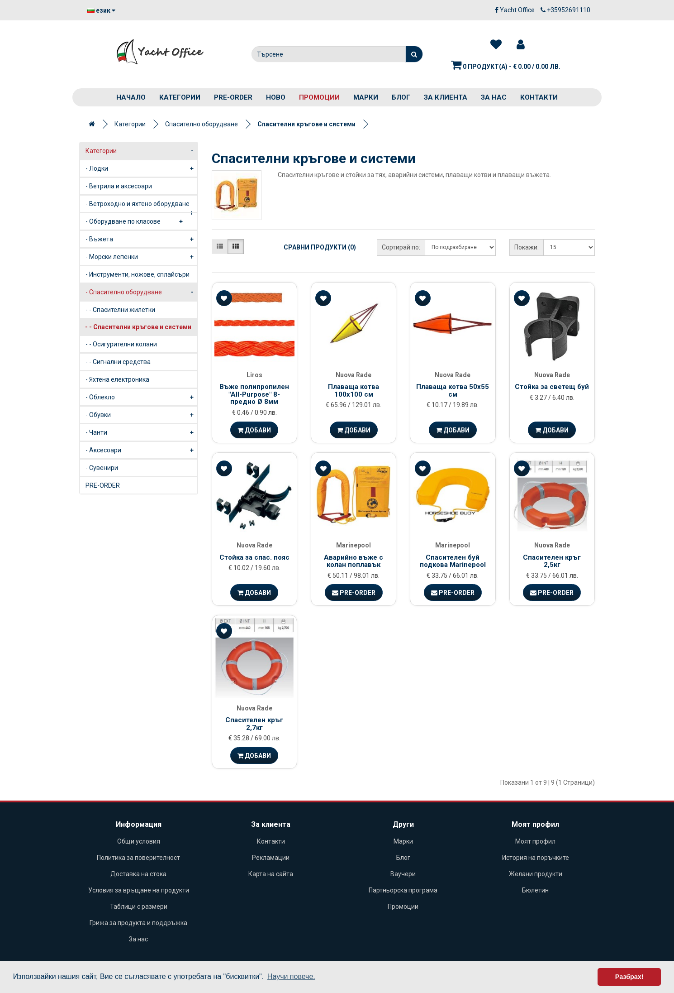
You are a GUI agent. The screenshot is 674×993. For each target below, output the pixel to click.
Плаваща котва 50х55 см (452, 390)
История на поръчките (535, 857)
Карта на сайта (270, 874)
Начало (131, 97)
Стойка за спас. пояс (254, 557)
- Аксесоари (141, 450)
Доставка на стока (138, 874)
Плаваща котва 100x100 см (353, 390)
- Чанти (141, 432)
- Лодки (141, 168)
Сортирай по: (401, 247)
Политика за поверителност (138, 857)
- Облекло (141, 397)
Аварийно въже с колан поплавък (353, 561)
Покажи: (526, 247)
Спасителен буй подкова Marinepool (453, 561)
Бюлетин (535, 890)
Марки (365, 97)
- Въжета (141, 239)
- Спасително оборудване (141, 292)
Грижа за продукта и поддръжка (138, 922)
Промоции (319, 97)
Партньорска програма (403, 890)
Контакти (539, 97)
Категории (179, 97)
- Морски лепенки (141, 257)
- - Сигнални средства (118, 361)
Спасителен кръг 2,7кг (254, 724)
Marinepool (353, 545)
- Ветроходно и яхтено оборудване (141, 206)
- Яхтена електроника (117, 379)
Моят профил (535, 841)
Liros (254, 375)
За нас (494, 97)
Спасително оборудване (201, 124)
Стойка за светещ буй (552, 387)
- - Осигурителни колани (121, 344)
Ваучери (403, 874)
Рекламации (271, 857)
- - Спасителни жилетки (120, 309)
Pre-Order (353, 592)
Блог (401, 97)
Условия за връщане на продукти (138, 890)
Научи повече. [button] (291, 976)
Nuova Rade (353, 375)
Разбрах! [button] (629, 976)
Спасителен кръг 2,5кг (552, 561)
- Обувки (141, 415)
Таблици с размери (138, 906)
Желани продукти (535, 874)
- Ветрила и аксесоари (118, 186)
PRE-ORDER (233, 97)
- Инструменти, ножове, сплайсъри (137, 274)
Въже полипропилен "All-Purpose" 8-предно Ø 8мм (254, 394)
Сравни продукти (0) (320, 247)
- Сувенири (101, 467)
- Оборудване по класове (135, 221)
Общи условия (138, 841)
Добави (254, 430)
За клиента (445, 97)
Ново (275, 97)
